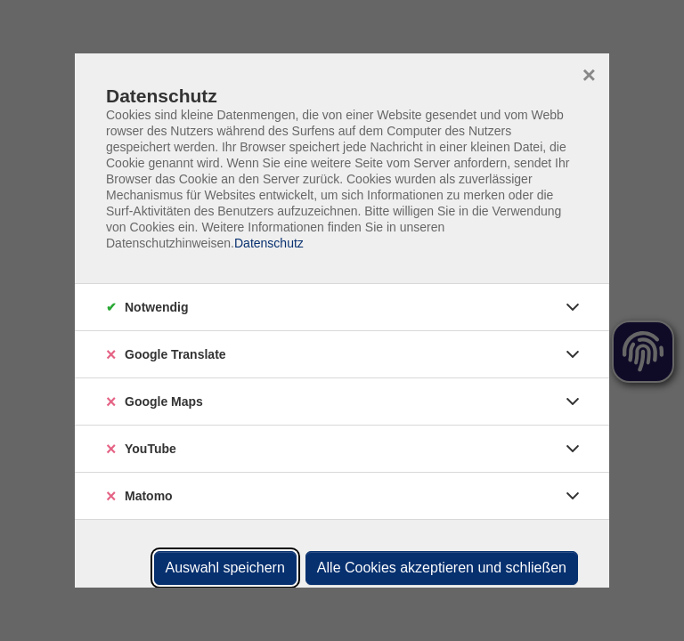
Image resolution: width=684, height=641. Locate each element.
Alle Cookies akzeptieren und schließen (441, 567)
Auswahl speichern (225, 567)
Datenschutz (269, 243)
